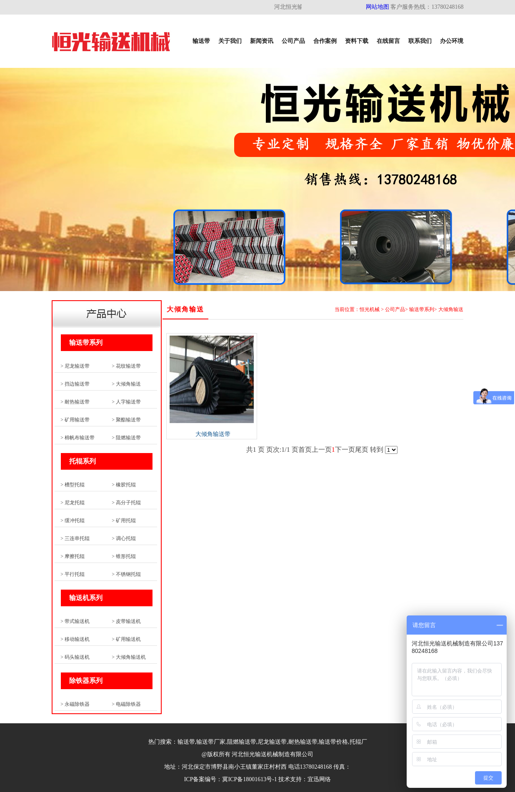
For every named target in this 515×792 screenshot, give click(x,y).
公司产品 (293, 41)
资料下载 (356, 41)
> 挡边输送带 (75, 384)
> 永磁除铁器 (75, 704)
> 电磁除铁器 (126, 704)
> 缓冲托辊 (72, 520)
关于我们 (230, 41)
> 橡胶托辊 (124, 485)
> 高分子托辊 (126, 503)
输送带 (201, 41)
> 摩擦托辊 (72, 556)
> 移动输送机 (75, 639)
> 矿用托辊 (124, 520)
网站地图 (377, 7)
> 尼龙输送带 (75, 366)
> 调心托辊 (124, 538)
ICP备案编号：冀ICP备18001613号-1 (230, 779)
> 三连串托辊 (75, 538)
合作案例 (325, 41)
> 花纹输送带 (126, 366)
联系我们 (420, 41)
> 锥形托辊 (124, 556)
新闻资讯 (261, 41)
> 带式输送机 (75, 621)
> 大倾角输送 (126, 384)
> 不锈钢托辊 (126, 574)
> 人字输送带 (126, 402)
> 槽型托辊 (72, 485)
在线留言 (388, 41)
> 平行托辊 (72, 574)
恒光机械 (370, 309)
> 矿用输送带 (75, 420)
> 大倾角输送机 (129, 657)
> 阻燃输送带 (126, 438)
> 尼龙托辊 (72, 503)
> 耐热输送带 (75, 402)
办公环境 (451, 41)
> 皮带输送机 (126, 621)
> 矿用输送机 (126, 639)
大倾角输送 (450, 309)
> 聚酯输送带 (126, 420)
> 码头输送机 (75, 657)
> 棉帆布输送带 (77, 438)
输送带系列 (421, 309)
